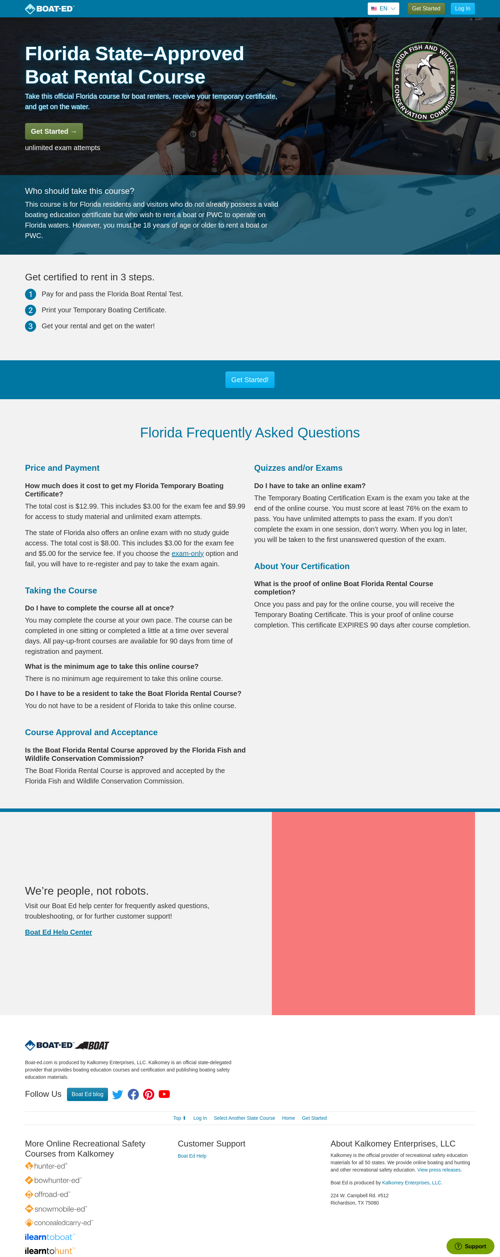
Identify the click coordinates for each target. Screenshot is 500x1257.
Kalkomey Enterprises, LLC (411, 1131)
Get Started (426, 8)
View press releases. (439, 1119)
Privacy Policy (286, 1234)
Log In (462, 8)
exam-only (188, 553)
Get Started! (250, 380)
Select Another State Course (244, 1067)
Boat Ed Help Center (58, 907)
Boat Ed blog (87, 1043)
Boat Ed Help (192, 1105)
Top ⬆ (179, 1067)
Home (288, 1067)
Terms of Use (322, 1234)
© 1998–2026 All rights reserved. (240, 1234)
